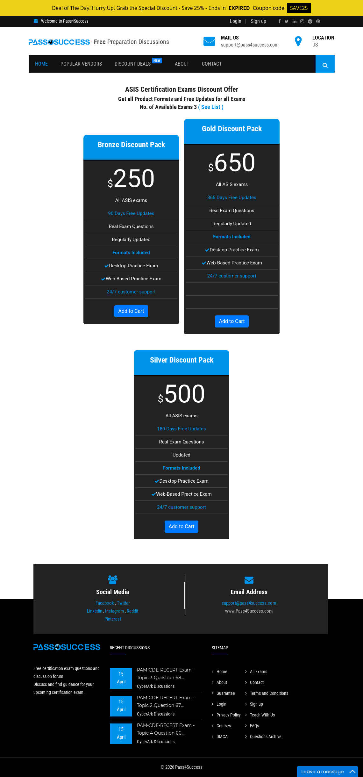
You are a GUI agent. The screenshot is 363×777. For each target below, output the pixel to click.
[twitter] (287, 21)
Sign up (258, 21)
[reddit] (310, 21)
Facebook (105, 603)
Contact (212, 64)
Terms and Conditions (266, 693)
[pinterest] (318, 21)
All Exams (256, 671)
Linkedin (94, 611)
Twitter (123, 603)
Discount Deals (138, 62)
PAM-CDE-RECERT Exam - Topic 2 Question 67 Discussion (166, 702)
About (182, 64)
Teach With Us (260, 714)
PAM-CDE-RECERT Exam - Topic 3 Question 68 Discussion (166, 674)
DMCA (220, 736)
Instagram (114, 611)
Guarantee (223, 693)
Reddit (132, 611)
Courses (221, 725)
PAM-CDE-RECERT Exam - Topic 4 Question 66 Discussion (166, 730)
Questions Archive (263, 736)
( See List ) (211, 107)
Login (235, 21)
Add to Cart (131, 311)
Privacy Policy (226, 714)
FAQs (252, 725)
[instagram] (302, 21)
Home (41, 64)
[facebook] (279, 21)
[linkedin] (294, 21)
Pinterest (112, 619)
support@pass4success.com (250, 45)
